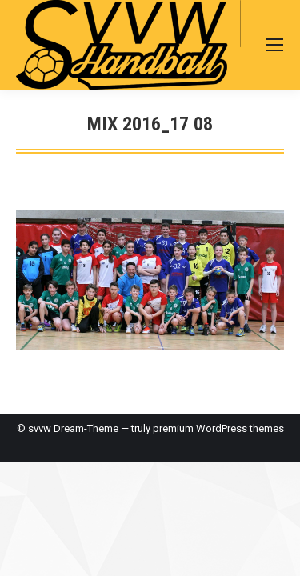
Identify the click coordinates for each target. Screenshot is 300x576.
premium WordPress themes (218, 428)
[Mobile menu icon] (274, 44)
